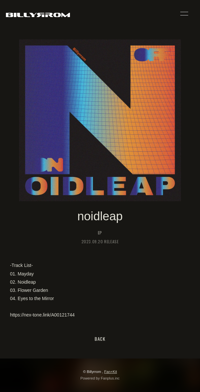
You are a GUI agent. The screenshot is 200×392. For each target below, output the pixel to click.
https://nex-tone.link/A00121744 (42, 314)
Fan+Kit (110, 372)
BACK (100, 338)
